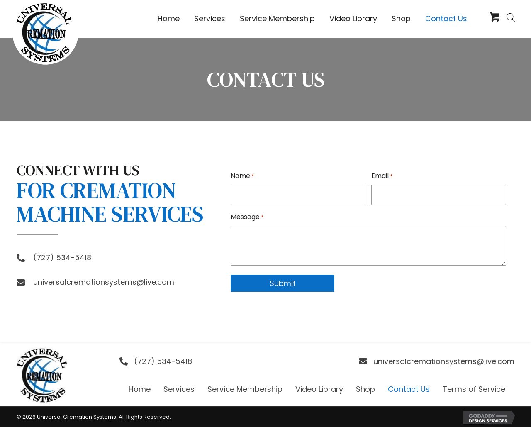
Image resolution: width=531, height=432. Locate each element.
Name (242, 176)
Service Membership (245, 388)
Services (179, 388)
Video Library (319, 388)
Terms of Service (474, 388)
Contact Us (409, 388)
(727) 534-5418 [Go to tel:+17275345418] (62, 257)
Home (140, 388)
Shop (365, 388)
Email (381, 176)
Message (247, 216)
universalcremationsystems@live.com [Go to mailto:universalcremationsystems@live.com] (103, 282)
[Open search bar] (511, 17)
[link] (168, 19)
